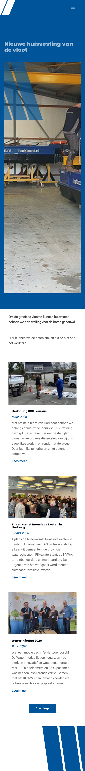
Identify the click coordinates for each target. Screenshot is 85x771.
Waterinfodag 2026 (27, 641)
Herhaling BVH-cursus (29, 411)
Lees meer (19, 461)
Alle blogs (42, 708)
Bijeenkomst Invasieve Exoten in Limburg (37, 525)
